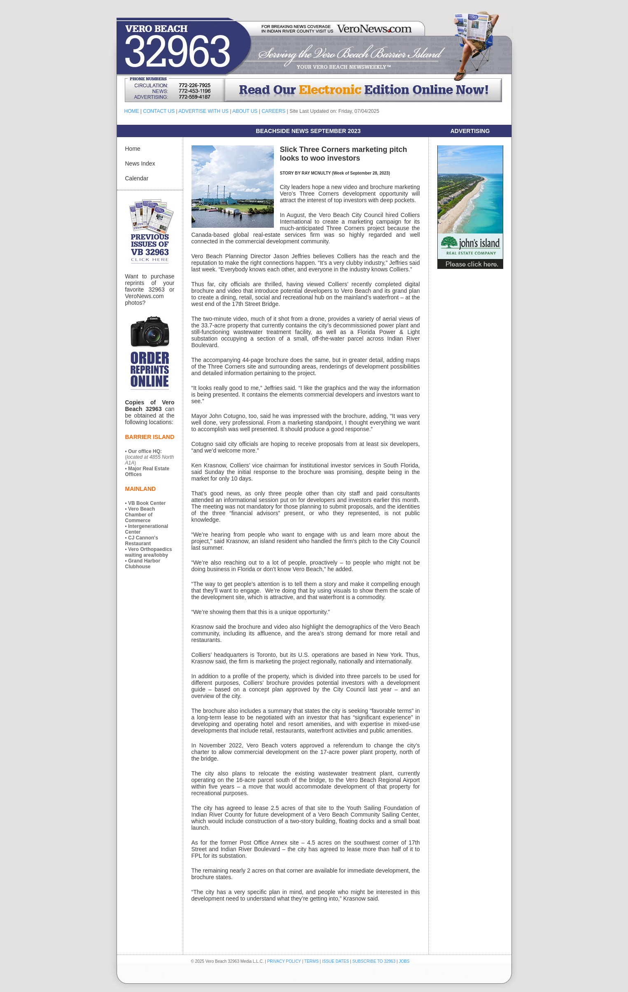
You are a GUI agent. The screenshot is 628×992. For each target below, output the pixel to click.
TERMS (311, 961)
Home (132, 148)
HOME (131, 111)
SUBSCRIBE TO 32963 (375, 961)
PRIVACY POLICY (284, 961)
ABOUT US (244, 111)
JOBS (404, 961)
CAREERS (273, 111)
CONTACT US (159, 111)
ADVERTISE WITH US (203, 111)
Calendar (137, 178)
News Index (140, 163)
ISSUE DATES (335, 961)
